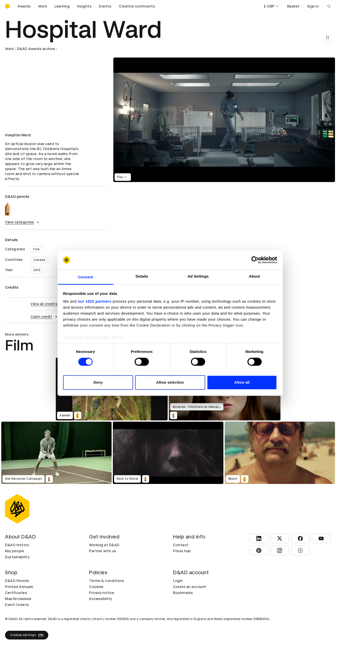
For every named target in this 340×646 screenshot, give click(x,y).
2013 (36, 270)
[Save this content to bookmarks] (327, 37)
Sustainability (17, 557)
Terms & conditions (106, 581)
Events (105, 6)
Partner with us (102, 551)
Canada (39, 260)
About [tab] (254, 276)
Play (122, 177)
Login (178, 581)
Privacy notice (101, 593)
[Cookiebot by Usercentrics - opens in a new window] (255, 260)
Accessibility (100, 599)
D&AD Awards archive (36, 49)
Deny (98, 382)
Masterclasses (18, 599)
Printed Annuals (19, 587)
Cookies (96, 587)
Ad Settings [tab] (198, 276)
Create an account (189, 587)
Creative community (137, 6)
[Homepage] (7, 6)
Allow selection (170, 382)
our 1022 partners (94, 301)
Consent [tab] (85, 277)
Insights (84, 6)
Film (36, 249)
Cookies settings (26, 635)
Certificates (16, 593)
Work (42, 6)
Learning (62, 6)
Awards (24, 6)
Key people (14, 551)
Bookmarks (183, 593)
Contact (180, 545)
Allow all (242, 382)
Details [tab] (142, 276)
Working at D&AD (104, 545)
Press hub (182, 551)
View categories (22, 222)
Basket (293, 6)
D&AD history (17, 545)
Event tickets (17, 605)
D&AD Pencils (17, 581)
